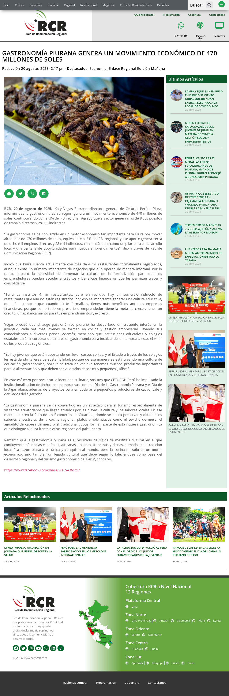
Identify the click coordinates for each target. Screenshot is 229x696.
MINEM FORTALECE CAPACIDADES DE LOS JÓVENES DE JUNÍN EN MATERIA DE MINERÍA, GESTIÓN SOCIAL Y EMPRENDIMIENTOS (199, 132)
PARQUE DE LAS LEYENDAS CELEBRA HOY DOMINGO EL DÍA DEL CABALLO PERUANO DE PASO (197, 551)
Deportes (163, 5)
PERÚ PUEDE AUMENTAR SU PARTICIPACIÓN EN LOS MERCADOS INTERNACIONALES (196, 373)
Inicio (6, 5)
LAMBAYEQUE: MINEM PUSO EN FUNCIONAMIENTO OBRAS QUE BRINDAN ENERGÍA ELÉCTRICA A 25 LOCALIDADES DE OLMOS (204, 98)
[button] (209, 4)
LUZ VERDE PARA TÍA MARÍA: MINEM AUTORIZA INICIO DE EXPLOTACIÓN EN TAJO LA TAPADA (203, 254)
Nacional (53, 5)
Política (19, 5)
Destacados (77, 68)
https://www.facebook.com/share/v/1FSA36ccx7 (42, 470)
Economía (36, 5)
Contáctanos (217, 14)
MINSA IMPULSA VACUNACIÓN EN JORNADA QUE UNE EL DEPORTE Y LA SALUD (196, 319)
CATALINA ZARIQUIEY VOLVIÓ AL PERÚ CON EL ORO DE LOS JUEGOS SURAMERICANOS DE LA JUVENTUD (196, 428)
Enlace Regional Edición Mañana (137, 68)
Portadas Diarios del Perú (136, 5)
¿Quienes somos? (144, 14)
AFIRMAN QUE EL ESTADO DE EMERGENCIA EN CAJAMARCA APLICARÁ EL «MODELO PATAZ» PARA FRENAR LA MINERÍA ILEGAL (203, 201)
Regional (69, 5)
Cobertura (194, 14)
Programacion (171, 14)
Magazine (108, 5)
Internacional (88, 5)
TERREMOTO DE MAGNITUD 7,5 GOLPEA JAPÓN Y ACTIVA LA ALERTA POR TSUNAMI (203, 228)
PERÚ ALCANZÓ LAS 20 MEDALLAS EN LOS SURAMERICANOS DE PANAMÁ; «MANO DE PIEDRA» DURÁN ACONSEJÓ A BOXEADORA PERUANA (203, 167)
